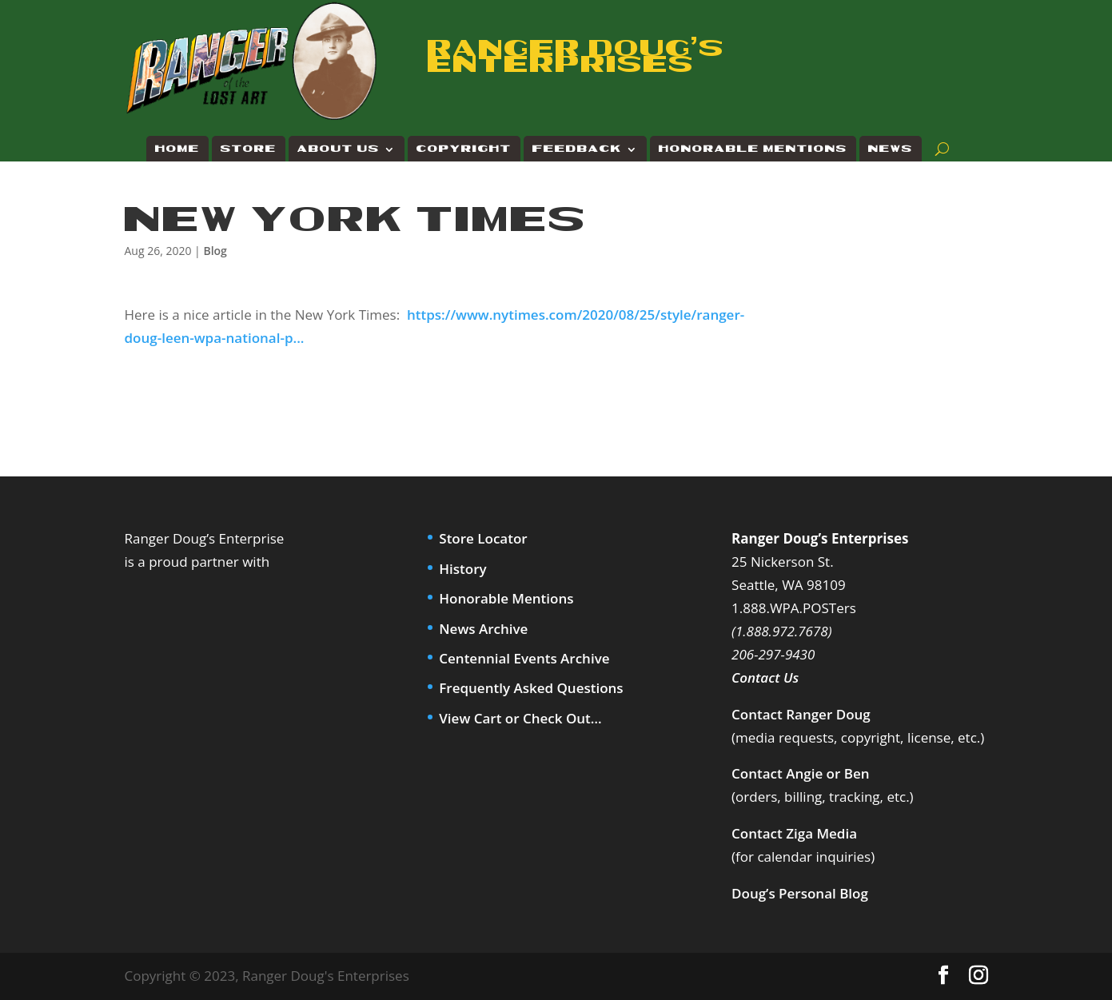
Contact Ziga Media (794, 833)
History (462, 569)
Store (249, 149)
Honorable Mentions (753, 149)
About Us (338, 149)
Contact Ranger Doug (801, 714)
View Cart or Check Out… (520, 718)
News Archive (483, 629)
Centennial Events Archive (524, 658)
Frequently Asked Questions (531, 688)
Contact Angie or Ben (800, 773)
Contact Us (765, 677)
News (890, 149)
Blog (214, 250)
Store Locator (483, 538)
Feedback (577, 149)
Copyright (464, 149)
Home (177, 149)
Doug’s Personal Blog (799, 893)
